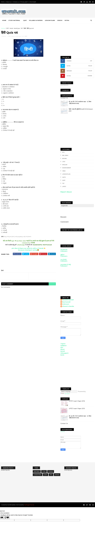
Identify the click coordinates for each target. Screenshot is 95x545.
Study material (14, 20)
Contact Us (64, 98)
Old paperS (64, 353)
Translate (65, 394)
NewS (62, 349)
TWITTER (68, 65)
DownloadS (33, 2)
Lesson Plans (50, 20)
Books (64, 158)
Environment (66, 167)
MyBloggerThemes (29, 504)
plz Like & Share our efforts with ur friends (28, 248)
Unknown (65, 304)
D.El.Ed (51, 471)
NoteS (62, 351)
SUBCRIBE (90, 75)
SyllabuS (63, 345)
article (57, 474)
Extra (67, 20)
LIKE (91, 60)
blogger (52, 283)
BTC (63, 152)
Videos (59, 20)
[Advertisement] (60, 11)
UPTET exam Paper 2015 (77, 408)
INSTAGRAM (69, 70)
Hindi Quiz (17, 28)
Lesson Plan (66, 174)
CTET (7, 28)
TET (22, 28)
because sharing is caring (27, 250)
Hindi (11, 28)
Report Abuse (66, 192)
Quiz (25, 20)
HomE (62, 431)
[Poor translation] (7, 517)
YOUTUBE (69, 75)
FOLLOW (90, 65)
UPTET (64, 186)
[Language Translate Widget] (68, 391)
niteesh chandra (68, 306)
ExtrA (62, 355)
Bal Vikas (65, 155)
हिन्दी (25, 28)
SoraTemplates (11, 504)
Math (64, 177)
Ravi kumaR (66, 302)
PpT (61, 347)
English (64, 164)
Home (2, 2)
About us (8, 2)
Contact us (16, 2)
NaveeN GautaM (68, 300)
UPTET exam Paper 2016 (77, 401)
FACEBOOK (69, 60)
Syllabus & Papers (36, 20)
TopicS (62, 344)
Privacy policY (24, 2)
